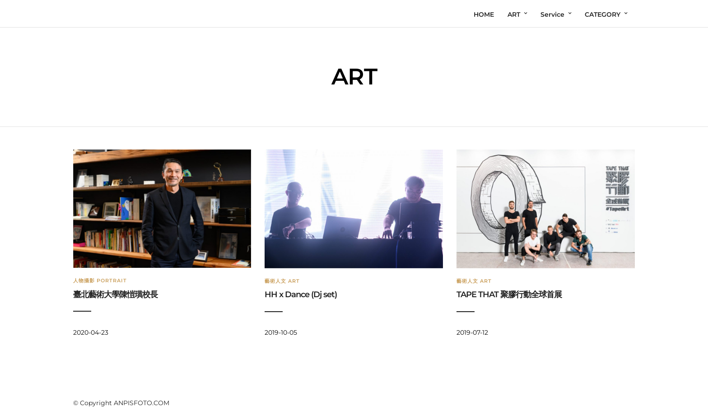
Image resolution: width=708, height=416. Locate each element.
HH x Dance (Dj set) (301, 294)
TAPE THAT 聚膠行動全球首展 (509, 294)
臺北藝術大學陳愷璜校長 (115, 294)
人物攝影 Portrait (100, 280)
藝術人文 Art (282, 281)
